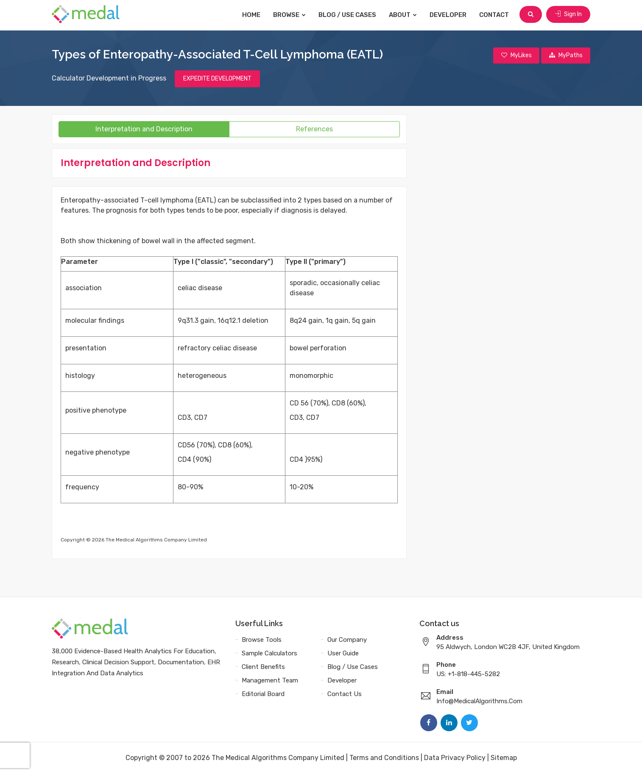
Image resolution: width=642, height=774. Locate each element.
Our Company (347, 640)
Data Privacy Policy (455, 758)
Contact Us (344, 694)
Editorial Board (263, 694)
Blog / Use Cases (348, 15)
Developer (448, 15)
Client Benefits (263, 667)
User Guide (343, 653)
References (314, 129)
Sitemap (504, 758)
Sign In (568, 14)
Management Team (270, 681)
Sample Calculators (269, 653)
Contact (495, 15)
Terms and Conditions (384, 758)
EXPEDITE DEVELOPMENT (217, 79)
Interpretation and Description (144, 129)
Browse (290, 15)
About (404, 15)
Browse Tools (262, 640)
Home (252, 15)
